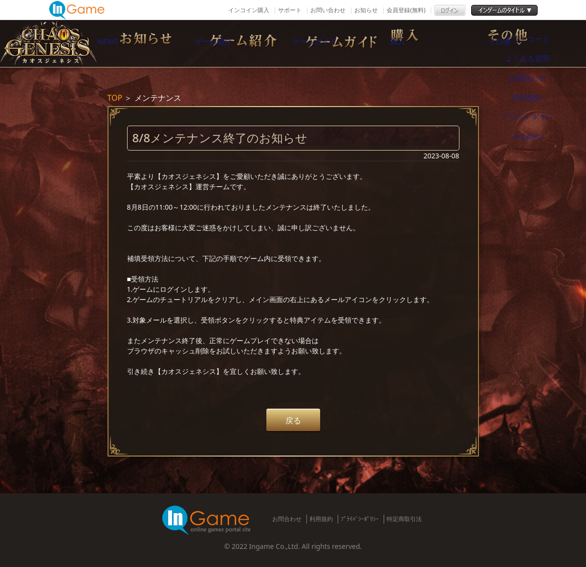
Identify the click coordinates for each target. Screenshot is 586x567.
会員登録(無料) (406, 10)
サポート (290, 10)
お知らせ (366, 10)
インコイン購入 (248, 10)
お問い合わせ (328, 10)
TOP (115, 97)
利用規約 (321, 519)
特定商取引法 (404, 519)
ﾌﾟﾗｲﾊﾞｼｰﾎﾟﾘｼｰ (360, 519)
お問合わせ (287, 519)
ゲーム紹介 (239, 43)
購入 (444, 43)
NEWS (136, 43)
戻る (293, 420)
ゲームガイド (342, 43)
